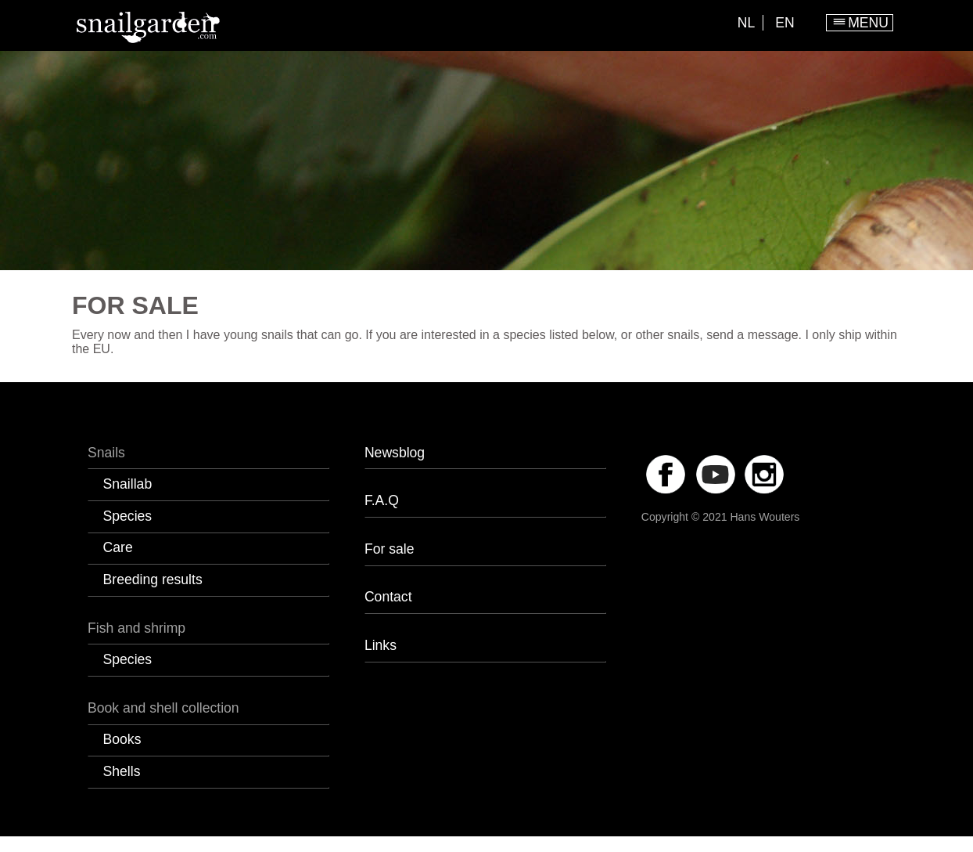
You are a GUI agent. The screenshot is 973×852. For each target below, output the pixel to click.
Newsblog (394, 452)
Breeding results (153, 579)
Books (122, 739)
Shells (122, 771)
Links (380, 645)
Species (128, 516)
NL (747, 23)
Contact (388, 597)
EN (784, 23)
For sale (389, 549)
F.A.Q (381, 500)
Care (118, 547)
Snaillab (128, 484)
